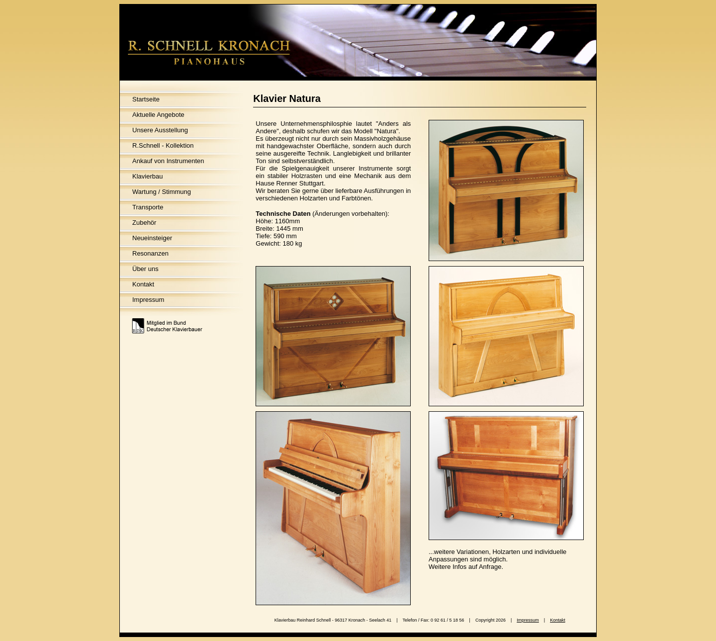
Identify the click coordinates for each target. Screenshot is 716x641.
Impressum (148, 299)
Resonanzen (150, 253)
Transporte (147, 207)
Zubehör (144, 222)
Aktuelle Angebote (158, 114)
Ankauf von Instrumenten (168, 161)
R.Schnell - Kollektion (163, 145)
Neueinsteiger (152, 238)
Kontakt (143, 284)
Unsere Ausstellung (160, 130)
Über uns (145, 269)
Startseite (146, 99)
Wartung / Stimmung (161, 191)
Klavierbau (147, 176)
